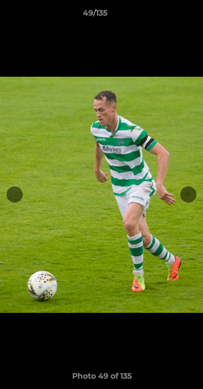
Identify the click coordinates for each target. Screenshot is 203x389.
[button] (164, 16)
